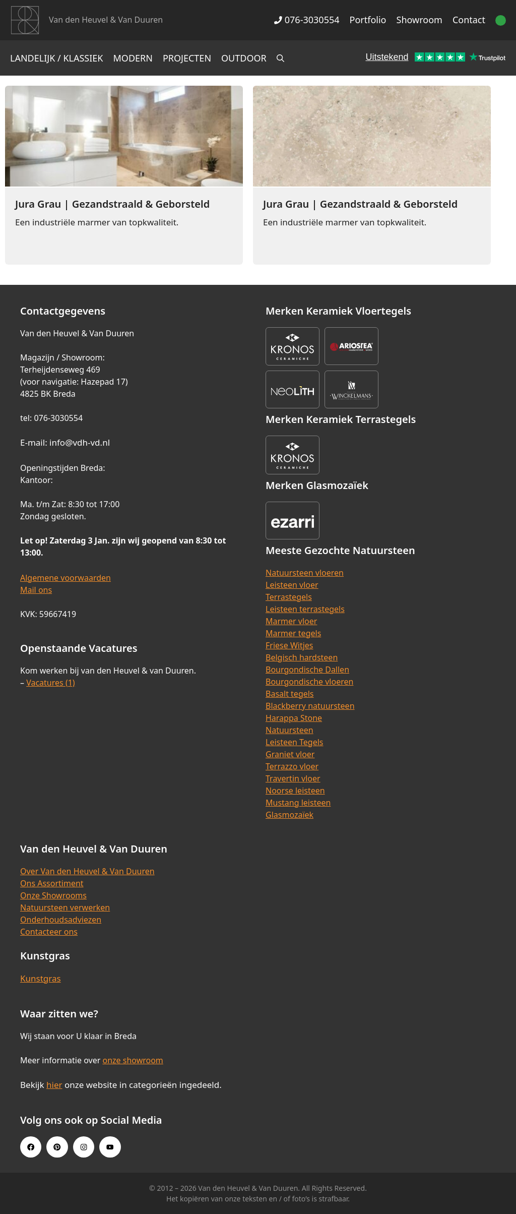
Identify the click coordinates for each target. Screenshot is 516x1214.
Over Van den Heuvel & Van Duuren (87, 871)
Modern (133, 58)
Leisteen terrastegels (305, 609)
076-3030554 (306, 20)
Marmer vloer (291, 621)
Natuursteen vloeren (305, 572)
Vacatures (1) (50, 682)
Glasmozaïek (289, 814)
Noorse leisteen (295, 790)
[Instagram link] (83, 1147)
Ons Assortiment (52, 883)
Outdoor (244, 58)
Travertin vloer (293, 778)
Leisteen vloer (292, 584)
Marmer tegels (293, 633)
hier (54, 1084)
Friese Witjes (289, 645)
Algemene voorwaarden (65, 577)
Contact (469, 20)
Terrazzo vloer (292, 766)
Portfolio (368, 20)
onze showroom (132, 1060)
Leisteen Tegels (295, 742)
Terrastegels (289, 596)
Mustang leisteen (298, 802)
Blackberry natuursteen (310, 705)
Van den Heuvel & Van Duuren (106, 19)
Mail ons (36, 589)
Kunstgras (40, 978)
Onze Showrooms (53, 895)
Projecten (187, 58)
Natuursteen (289, 730)
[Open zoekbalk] (280, 58)
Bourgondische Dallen (307, 669)
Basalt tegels (290, 693)
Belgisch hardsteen (302, 657)
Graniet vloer (290, 754)
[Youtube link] (109, 1147)
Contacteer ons (49, 931)
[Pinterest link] (57, 1147)
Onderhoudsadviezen (60, 919)
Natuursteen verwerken (65, 907)
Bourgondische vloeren (309, 681)
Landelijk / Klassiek (56, 58)
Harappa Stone (294, 717)
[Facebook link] (30, 1147)
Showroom (419, 20)
